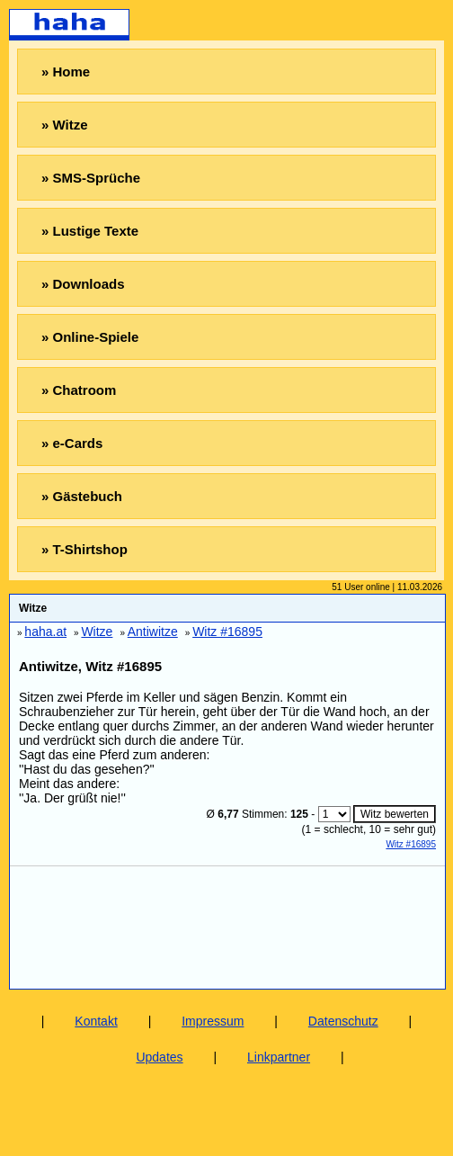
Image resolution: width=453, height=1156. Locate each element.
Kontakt (96, 1021)
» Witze (64, 124)
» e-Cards (71, 443)
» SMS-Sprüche (90, 177)
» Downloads (83, 283)
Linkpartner (278, 1057)
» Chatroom (78, 390)
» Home (65, 71)
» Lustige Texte (89, 230)
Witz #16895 (411, 844)
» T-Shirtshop (84, 549)
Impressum (213, 1021)
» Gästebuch (81, 496)
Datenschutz (343, 1021)
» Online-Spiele (89, 337)
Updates (159, 1057)
